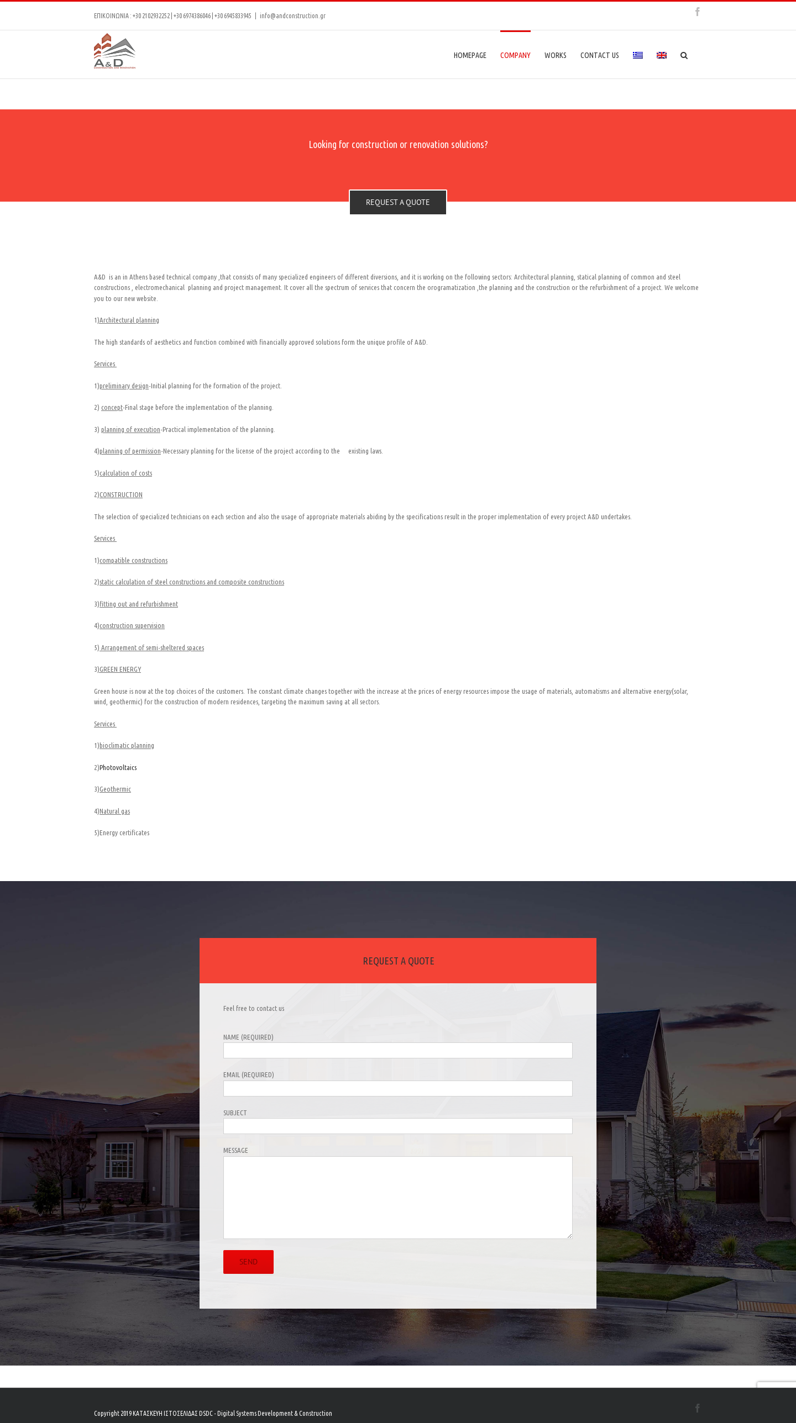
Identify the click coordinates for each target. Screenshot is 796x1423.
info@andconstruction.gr (293, 15)
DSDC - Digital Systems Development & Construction (265, 1413)
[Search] (684, 54)
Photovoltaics (118, 767)
